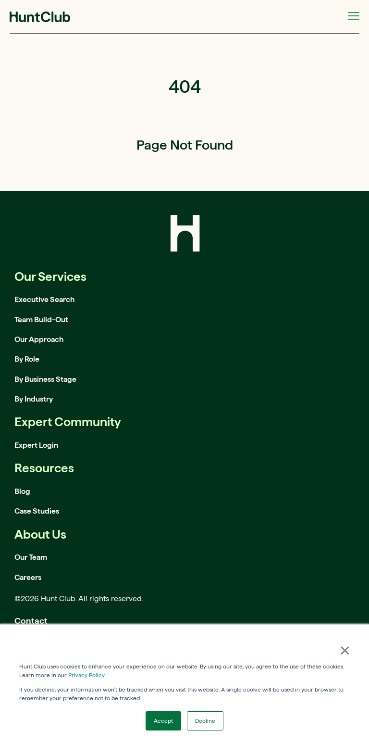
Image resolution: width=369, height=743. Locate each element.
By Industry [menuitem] (33, 399)
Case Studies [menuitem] (36, 511)
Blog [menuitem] (22, 491)
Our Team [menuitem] (30, 557)
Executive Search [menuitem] (44, 299)
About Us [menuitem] (40, 534)
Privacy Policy (86, 675)
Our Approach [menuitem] (38, 339)
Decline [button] (205, 721)
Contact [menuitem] (31, 620)
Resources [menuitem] (44, 468)
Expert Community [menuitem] (67, 421)
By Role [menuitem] (26, 359)
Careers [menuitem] (27, 577)
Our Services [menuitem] (50, 276)
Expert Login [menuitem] (36, 445)
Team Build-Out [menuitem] (41, 319)
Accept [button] (163, 721)
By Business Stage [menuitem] (45, 379)
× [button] (345, 650)
